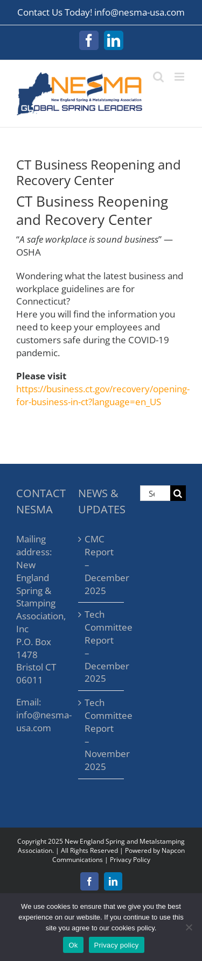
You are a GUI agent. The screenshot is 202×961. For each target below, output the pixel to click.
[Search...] (155, 493)
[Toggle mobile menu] (180, 76)
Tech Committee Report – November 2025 (102, 734)
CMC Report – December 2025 (102, 564)
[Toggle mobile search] (158, 76)
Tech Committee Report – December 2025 (102, 646)
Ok (73, 945)
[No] (188, 927)
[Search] (178, 493)
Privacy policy (116, 945)
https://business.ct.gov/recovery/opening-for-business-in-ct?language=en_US (103, 395)
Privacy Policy (130, 859)
